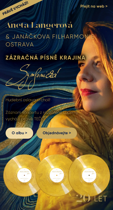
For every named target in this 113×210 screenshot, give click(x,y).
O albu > (19, 133)
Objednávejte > (57, 133)
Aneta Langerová (39, 25)
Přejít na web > (93, 6)
